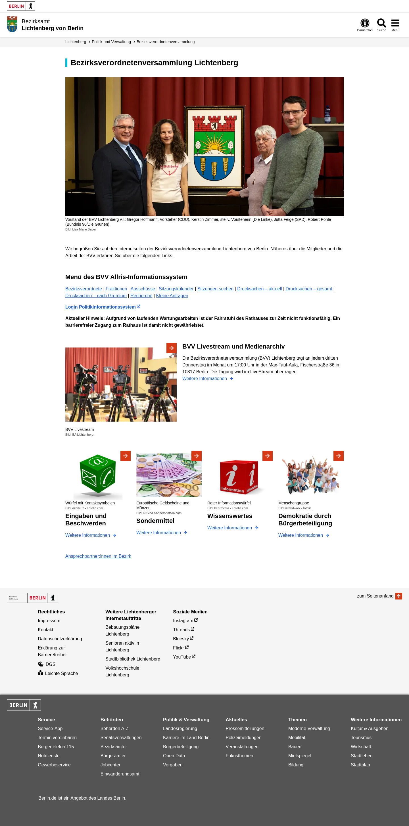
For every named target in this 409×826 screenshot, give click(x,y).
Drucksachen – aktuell (259, 288)
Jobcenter (110, 764)
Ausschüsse (143, 288)
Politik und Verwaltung (111, 41)
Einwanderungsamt (120, 774)
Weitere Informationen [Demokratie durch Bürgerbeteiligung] (301, 535)
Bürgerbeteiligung (181, 746)
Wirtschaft (361, 746)
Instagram (183, 620)
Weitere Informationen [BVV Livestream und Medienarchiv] (205, 378)
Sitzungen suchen (215, 288)
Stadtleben (362, 755)
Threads (181, 629)
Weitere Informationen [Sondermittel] (159, 532)
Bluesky (181, 638)
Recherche (141, 295)
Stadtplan (360, 764)
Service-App (50, 728)
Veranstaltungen (242, 746)
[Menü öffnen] (395, 24)
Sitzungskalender (176, 288)
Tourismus (361, 737)
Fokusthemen (239, 755)
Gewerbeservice (54, 764)
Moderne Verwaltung (309, 728)
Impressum (49, 620)
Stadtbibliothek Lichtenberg (132, 659)
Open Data (174, 755)
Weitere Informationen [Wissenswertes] (230, 527)
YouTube (182, 657)
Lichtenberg (75, 41)
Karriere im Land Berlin (186, 737)
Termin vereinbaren (57, 737)
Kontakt (45, 629)
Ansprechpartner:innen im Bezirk (98, 556)
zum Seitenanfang (375, 596)
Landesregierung (180, 728)
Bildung (295, 764)
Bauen (294, 746)
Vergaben (173, 764)
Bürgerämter (113, 755)
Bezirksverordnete (83, 288)
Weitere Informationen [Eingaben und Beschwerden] (88, 535)
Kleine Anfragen (172, 295)
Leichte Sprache (58, 673)
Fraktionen (116, 288)
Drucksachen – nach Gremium (96, 295)
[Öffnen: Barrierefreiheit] (365, 24)
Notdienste (49, 755)
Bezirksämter (114, 746)
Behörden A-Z (115, 728)
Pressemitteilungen (245, 728)
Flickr (178, 647)
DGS (46, 664)
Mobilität (296, 737)
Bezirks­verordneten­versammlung (166, 41)
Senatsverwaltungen (121, 737)
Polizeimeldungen (243, 737)
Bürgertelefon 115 (56, 746)
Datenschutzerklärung (60, 638)
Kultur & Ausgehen (370, 728)
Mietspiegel (299, 755)
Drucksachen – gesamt (309, 288)
